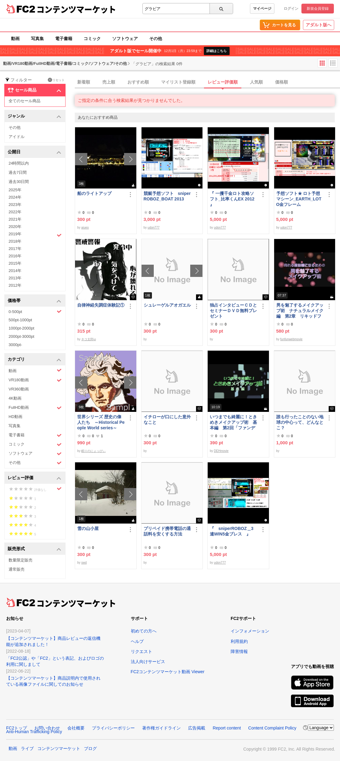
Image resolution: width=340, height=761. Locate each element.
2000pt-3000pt (21, 336)
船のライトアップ (94, 193)
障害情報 (239, 651)
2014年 (15, 270)
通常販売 (17, 569)
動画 (15, 38)
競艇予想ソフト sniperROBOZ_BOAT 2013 (167, 196)
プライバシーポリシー (113, 728)
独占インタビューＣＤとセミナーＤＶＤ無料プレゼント (233, 311)
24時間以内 (19, 163)
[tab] (207, 82)
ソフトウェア (125, 38)
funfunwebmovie (291, 339)
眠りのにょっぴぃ (93, 451)
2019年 (35, 235)
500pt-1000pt (20, 320)
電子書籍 (63, 38)
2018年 (15, 241)
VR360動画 (19, 389)
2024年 (15, 197)
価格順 (281, 82)
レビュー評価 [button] (34, 478)
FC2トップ (16, 728)
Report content (227, 728)
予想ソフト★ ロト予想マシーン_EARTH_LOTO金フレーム (299, 199)
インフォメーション (250, 631)
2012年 (15, 285)
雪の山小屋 (88, 528)
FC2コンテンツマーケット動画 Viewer (168, 671)
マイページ (262, 8)
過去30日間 (19, 181)
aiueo (85, 227)
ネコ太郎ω (88, 339)
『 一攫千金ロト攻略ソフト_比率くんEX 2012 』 (232, 199)
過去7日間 (18, 172)
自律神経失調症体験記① (100, 305)
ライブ (27, 748)
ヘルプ (137, 641)
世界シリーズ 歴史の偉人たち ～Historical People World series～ (101, 422)
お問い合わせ (47, 728)
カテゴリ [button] (34, 360)
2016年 (15, 256)
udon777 (154, 227)
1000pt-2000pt (21, 328)
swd (84, 562)
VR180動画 (35, 380)
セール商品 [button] (34, 90)
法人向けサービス (148, 661)
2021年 (15, 219)
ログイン (291, 8)
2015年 (15, 263)
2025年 (15, 190)
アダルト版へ (318, 24)
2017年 (15, 248)
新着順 (83, 82)
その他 (155, 38)
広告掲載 (196, 728)
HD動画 (15, 416)
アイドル (17, 136)
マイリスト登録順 (178, 82)
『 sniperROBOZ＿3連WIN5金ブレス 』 (231, 531)
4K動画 (15, 398)
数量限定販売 (20, 560)
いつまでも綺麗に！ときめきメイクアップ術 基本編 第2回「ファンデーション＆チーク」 (233, 422)
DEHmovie (221, 451)
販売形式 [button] (34, 549)
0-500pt (35, 311)
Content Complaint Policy (272, 728)
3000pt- (15, 344)
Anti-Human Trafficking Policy (34, 731)
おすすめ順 (138, 82)
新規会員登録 (318, 8)
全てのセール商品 (24, 101)
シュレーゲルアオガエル (167, 305)
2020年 (15, 226)
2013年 (15, 278)
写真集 (37, 38)
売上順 (108, 82)
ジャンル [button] (34, 116)
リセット (56, 80)
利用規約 (239, 641)
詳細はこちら (216, 51)
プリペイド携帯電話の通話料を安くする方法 (167, 531)
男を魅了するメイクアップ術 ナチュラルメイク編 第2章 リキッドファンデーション (299, 311)
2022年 (15, 212)
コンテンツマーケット (76, 9)
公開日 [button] (34, 152)
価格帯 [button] (34, 301)
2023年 (15, 204)
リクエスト (141, 651)
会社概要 (76, 728)
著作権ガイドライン (161, 728)
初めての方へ (144, 631)
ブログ (90, 748)
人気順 (256, 82)
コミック (92, 38)
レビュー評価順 (223, 82)
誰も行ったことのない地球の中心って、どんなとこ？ (299, 422)
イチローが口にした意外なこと (167, 419)
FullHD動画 (35, 407)
